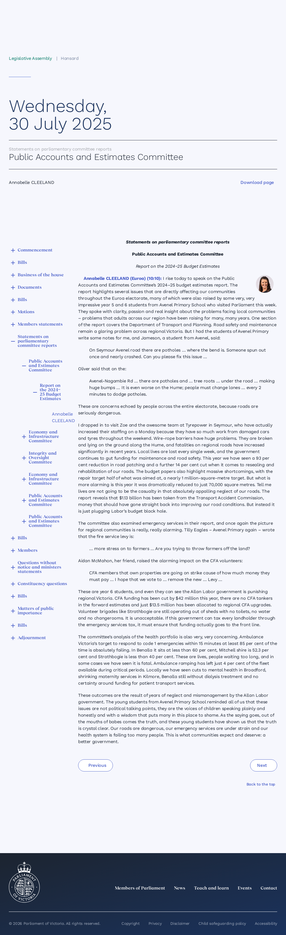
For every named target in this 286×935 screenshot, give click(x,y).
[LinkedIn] (225, 900)
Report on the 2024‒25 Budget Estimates (50, 392)
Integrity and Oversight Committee (43, 458)
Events (245, 888)
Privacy (155, 923)
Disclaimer (180, 923)
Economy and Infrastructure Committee (44, 436)
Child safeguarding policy (222, 923)
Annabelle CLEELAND (55, 417)
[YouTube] (261, 900)
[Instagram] (237, 900)
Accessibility (266, 923)
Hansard (70, 58)
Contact (269, 888)
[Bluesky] (273, 900)
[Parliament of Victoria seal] (24, 882)
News (179, 888)
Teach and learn (211, 888)
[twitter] (213, 900)
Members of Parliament (140, 888)
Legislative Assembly (30, 58)
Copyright (130, 923)
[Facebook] (249, 900)
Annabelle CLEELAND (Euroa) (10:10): (123, 278)
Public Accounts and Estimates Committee (45, 366)
